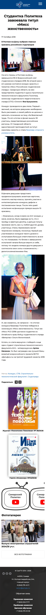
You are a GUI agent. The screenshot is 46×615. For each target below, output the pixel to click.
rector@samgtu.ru (23, 588)
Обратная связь (23, 593)
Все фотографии (23, 554)
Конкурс (11, 374)
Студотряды (33, 377)
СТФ (18, 374)
